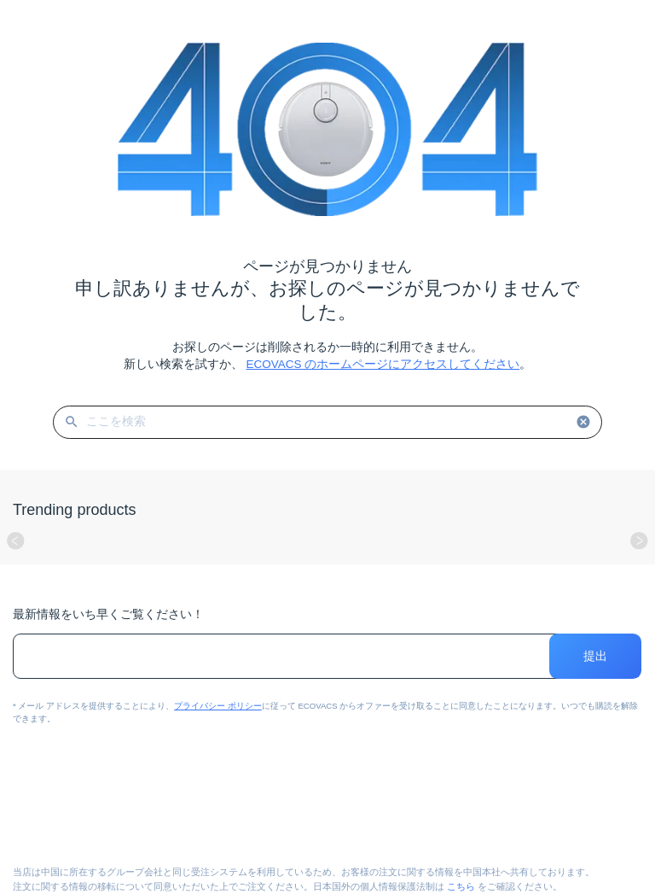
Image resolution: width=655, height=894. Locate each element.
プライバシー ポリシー (218, 705)
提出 (595, 656)
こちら (461, 886)
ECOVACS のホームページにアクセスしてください (382, 364)
